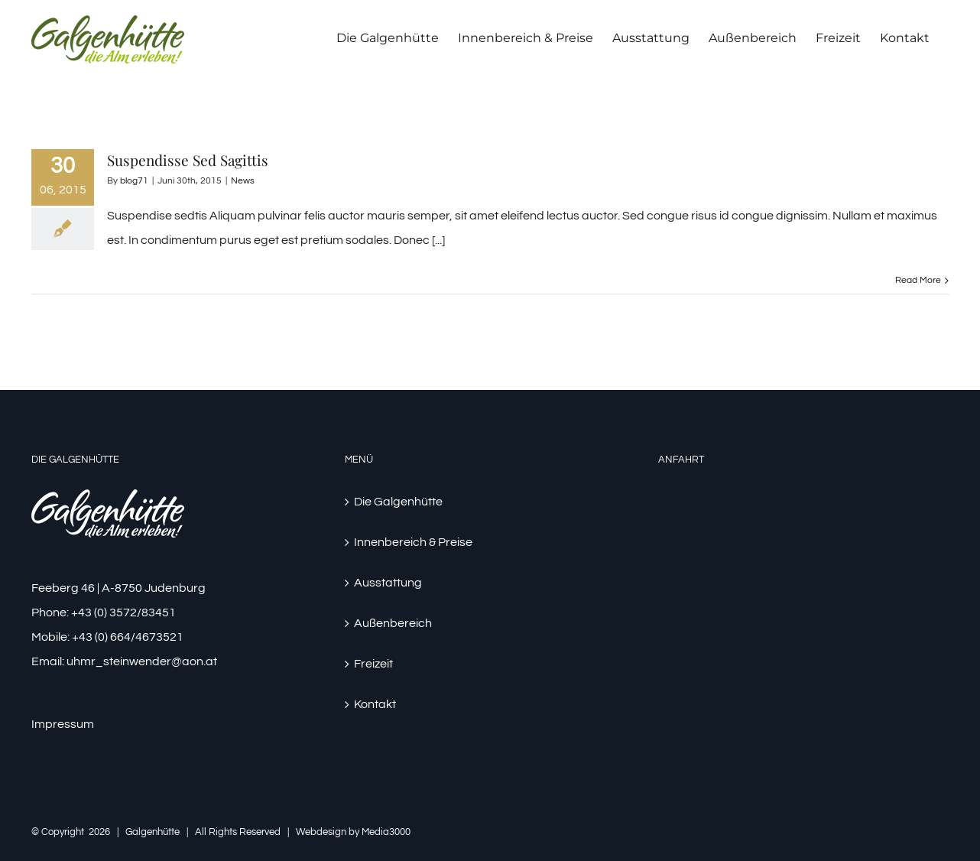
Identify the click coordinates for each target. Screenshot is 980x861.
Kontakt (375, 704)
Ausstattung (388, 583)
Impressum (62, 724)
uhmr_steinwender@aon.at (142, 661)
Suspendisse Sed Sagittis (187, 160)
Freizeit (373, 664)
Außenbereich (393, 623)
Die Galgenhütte (398, 501)
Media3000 (386, 832)
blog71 (134, 181)
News (243, 181)
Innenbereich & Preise (413, 542)
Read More (918, 280)
